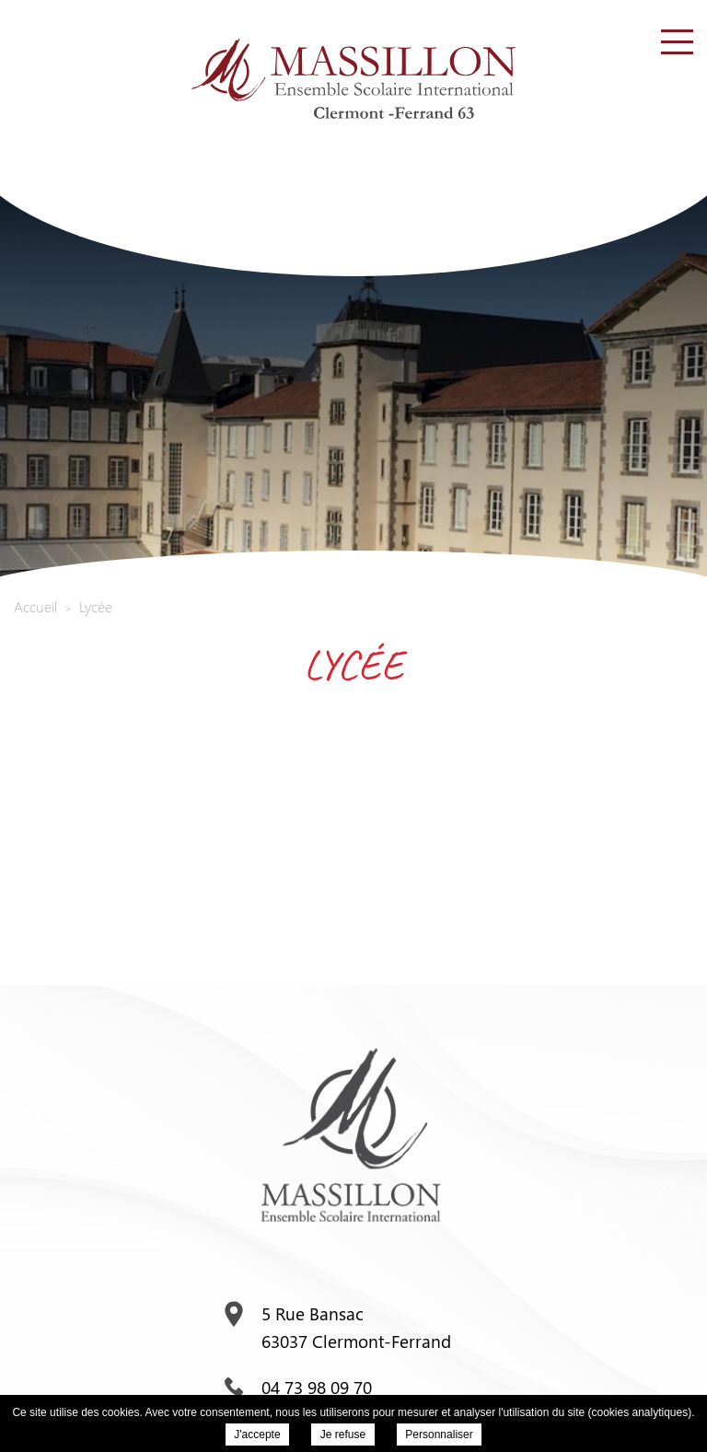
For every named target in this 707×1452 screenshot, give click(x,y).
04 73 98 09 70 (298, 1387)
